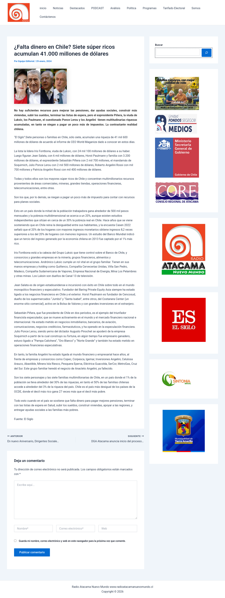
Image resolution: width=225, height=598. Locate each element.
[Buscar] (206, 53)
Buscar (159, 44)
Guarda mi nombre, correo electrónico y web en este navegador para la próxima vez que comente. (72, 541)
